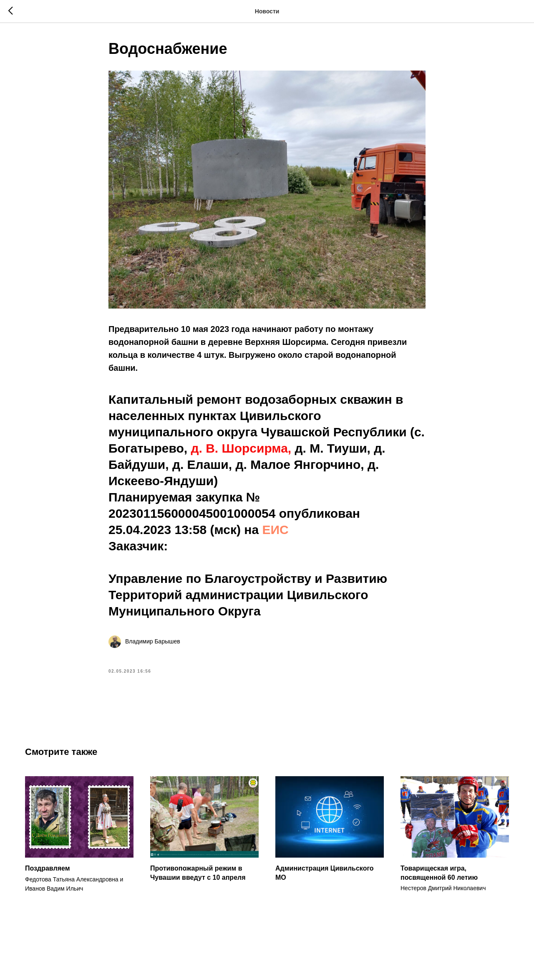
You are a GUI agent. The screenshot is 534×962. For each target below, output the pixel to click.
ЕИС (275, 530)
